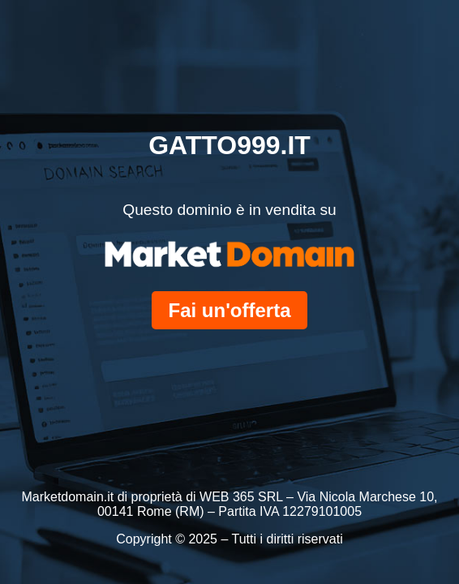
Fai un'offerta (229, 310)
